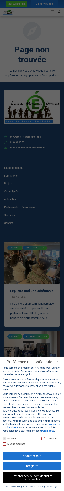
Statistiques (50, 438)
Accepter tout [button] (32, 456)
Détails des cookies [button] (13, 487)
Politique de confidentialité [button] (33, 487)
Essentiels (10, 438)
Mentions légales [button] (52, 487)
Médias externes (14, 444)
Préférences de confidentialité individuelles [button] (32, 477)
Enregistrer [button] (32, 466)
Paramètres (47, 430)
